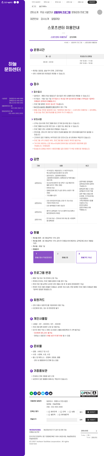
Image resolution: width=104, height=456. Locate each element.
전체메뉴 (44, 6)
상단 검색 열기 (99, 12)
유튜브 (15, 2)
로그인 (34, 6)
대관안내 (34, 19)
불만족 (53, 415)
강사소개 (45, 19)
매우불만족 (65, 415)
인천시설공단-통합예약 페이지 (46, 107)
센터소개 (34, 12)
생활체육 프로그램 (62, 12)
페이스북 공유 (35, 393)
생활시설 (80, 2)
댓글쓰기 (33, 419)
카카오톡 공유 (39, 393)
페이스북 (18, 2)
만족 (64, 412)
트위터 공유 (43, 393)
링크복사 (47, 393)
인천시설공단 (36, 2)
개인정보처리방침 (35, 430)
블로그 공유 (31, 393)
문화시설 (58, 2)
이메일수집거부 (34, 432)
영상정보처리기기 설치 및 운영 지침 (55, 430)
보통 (73, 412)
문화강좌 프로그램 (79, 12)
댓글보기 (92, 420)
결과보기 (92, 412)
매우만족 (54, 412)
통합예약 (92, 2)
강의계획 (73, 37)
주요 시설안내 (46, 12)
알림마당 (55, 19)
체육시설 (46, 2)
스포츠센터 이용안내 (59, 37)
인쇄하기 (50, 393)
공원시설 (69, 2)
